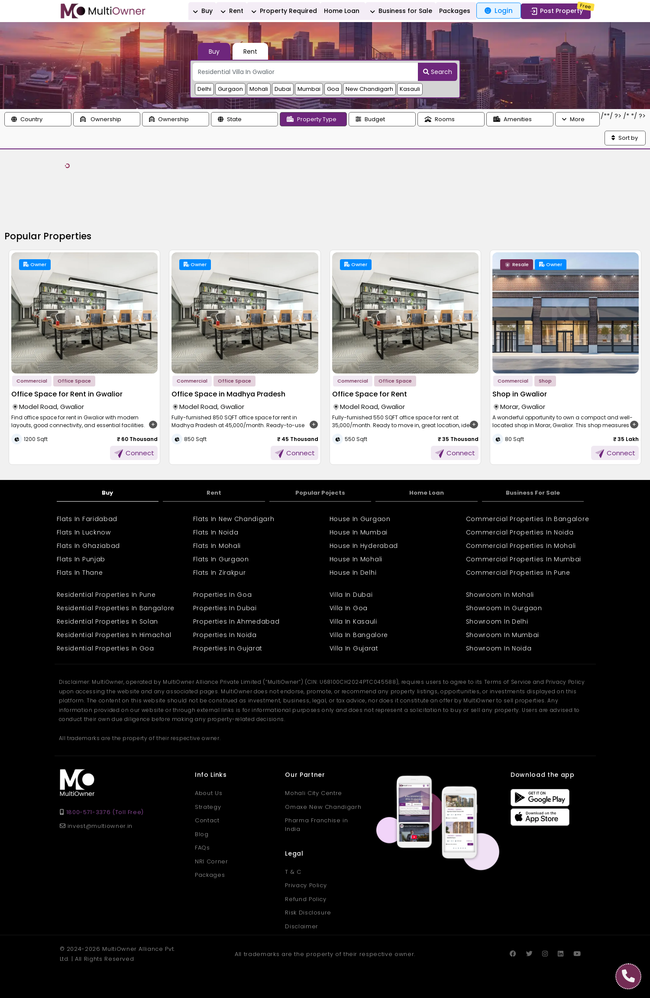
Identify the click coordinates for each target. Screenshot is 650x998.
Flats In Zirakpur (219, 572)
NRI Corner (211, 861)
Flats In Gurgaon (221, 559)
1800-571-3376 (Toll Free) (105, 812)
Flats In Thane (80, 572)
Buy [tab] (214, 51)
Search (437, 72)
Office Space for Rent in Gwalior (67, 394)
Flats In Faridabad (87, 519)
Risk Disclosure (308, 912)
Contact (207, 820)
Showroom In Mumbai (503, 635)
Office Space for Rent (369, 394)
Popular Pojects (320, 493)
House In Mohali (356, 559)
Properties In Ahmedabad (236, 621)
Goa (333, 89)
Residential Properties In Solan (107, 621)
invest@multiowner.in (96, 826)
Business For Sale (533, 493)
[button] (37, 119)
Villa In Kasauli (353, 621)
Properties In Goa (222, 594)
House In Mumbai (359, 532)
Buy (201, 11)
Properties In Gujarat (228, 648)
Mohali (258, 89)
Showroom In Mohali (500, 594)
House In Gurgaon (360, 519)
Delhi (204, 89)
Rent (230, 11)
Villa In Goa (349, 608)
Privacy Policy (306, 885)
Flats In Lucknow (84, 532)
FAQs (202, 847)
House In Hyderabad (364, 545)
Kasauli (410, 89)
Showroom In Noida (499, 648)
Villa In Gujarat (354, 648)
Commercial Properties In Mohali (521, 545)
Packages (454, 10)
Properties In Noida (225, 635)
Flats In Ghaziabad (88, 545)
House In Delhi (353, 572)
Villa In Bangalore (359, 635)
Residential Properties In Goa (105, 648)
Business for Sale (399, 11)
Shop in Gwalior (519, 394)
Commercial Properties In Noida (520, 532)
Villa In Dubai (351, 594)
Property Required (283, 11)
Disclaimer (301, 926)
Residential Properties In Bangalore (116, 608)
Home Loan (341, 10)
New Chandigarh (369, 89)
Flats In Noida (216, 532)
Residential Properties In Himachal (114, 635)
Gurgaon (230, 89)
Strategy (208, 807)
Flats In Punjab (81, 559)
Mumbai (309, 89)
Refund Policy (305, 899)
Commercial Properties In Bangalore (527, 519)
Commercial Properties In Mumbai (524, 559)
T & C (293, 872)
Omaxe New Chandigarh (323, 807)
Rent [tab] (250, 51)
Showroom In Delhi (497, 621)
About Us (208, 793)
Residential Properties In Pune (106, 594)
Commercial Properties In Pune (518, 572)
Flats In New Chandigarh (234, 519)
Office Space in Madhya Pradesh (228, 394)
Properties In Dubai (225, 608)
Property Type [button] (311, 119)
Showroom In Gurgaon (504, 608)
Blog (202, 834)
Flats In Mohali (217, 545)
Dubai (283, 89)
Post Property (556, 11)
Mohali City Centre (313, 793)
